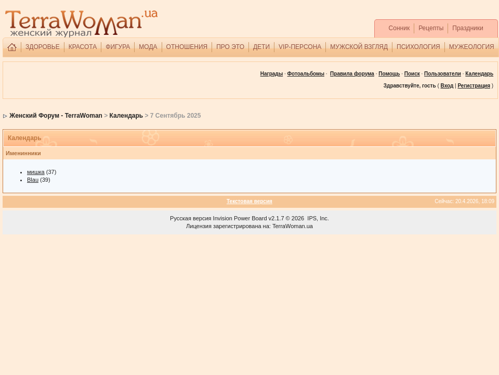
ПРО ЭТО (230, 47)
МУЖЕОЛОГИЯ (471, 47)
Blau (32, 180)
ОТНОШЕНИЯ (187, 47)
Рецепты (430, 28)
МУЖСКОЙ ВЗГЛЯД (359, 47)
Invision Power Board (240, 218)
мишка (36, 172)
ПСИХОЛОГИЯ (418, 47)
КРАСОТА (83, 47)
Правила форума (352, 74)
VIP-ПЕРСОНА (300, 47)
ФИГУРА (118, 47)
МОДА (148, 47)
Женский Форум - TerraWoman (55, 115)
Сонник (399, 28)
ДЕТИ (261, 47)
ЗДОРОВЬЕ (42, 47)
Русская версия (190, 218)
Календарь (126, 115)
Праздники (467, 28)
